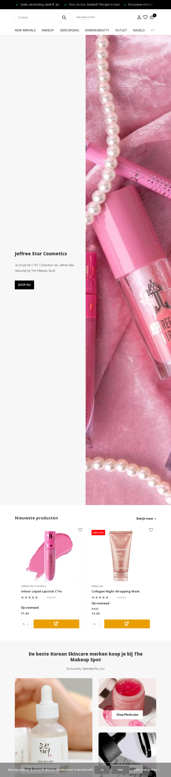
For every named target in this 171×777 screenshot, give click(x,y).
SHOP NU (24, 284)
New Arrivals (25, 30)
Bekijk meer (145, 518)
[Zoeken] (42, 17)
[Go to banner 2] (127, 702)
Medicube (97, 586)
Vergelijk (48, 597)
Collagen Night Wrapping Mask (116, 591)
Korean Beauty (97, 30)
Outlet (121, 30)
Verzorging (69, 30)
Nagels (139, 30)
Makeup (48, 30)
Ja (102, 769)
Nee (120, 769)
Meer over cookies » (146, 769)
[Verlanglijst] (145, 17)
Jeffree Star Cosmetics (33, 586)
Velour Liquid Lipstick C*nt (41, 591)
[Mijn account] (139, 17)
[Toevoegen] (56, 624)
